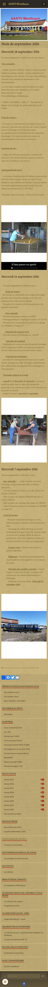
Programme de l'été (11, 906)
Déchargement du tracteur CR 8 (17, 749)
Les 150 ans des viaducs (13, 901)
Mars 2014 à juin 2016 (12, 827)
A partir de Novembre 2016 (15, 831)
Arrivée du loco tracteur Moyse (16, 753)
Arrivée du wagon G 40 (13, 766)
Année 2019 (24, 797)
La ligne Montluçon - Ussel (14, 919)
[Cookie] (5, 982)
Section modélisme (11, 966)
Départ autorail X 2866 (13, 762)
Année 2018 (24, 792)
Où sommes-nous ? (11, 696)
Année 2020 (24, 801)
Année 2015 (24, 779)
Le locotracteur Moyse (13, 740)
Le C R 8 (7, 732)
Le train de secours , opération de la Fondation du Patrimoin (23, 933)
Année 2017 (24, 788)
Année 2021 (24, 805)
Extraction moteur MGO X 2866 (16, 745)
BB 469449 (8, 757)
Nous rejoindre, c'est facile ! (15, 701)
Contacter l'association (13, 845)
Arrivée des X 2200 (11, 736)
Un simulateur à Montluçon (14, 885)
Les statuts (8, 872)
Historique (8, 714)
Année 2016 (24, 784)
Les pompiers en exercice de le (16, 858)
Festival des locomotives (14, 953)
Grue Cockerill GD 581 (13, 728)
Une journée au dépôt (12, 814)
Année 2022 (24, 809)
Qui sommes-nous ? (12, 692)
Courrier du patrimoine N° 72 (15, 939)
